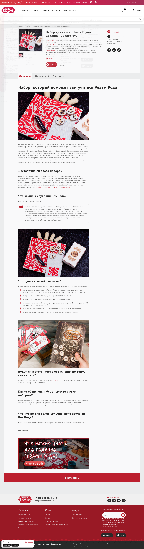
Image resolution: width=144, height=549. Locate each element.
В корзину (72, 477)
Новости (48, 515)
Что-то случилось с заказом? (28, 524)
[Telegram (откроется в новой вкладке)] (96, 2)
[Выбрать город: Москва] (132, 2)
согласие (108, 520)
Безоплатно (56, 544)
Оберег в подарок (78, 515)
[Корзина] (125, 10)
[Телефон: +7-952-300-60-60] (60, 2)
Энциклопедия (6, 2)
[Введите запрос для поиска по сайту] (61, 18)
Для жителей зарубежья (26, 521)
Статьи (47, 518)
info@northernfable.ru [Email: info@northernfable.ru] (78, 2)
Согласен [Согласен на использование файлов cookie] (7, 545)
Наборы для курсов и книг (32, 26)
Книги (36, 2)
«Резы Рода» (56, 380)
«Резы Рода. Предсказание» (61, 26)
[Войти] (136, 10)
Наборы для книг (46, 26)
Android (120, 535)
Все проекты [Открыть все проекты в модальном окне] (46, 2)
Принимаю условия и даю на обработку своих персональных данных (114, 522)
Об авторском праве (52, 521)
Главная (20, 26)
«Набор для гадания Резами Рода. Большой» (53, 187)
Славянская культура (40, 544)
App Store (107, 535)
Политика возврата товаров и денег (30, 528)
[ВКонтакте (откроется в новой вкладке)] (91, 2)
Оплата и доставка (24, 518)
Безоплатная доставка (79, 518)
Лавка (18, 2)
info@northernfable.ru (44, 500)
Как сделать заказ (24, 515)
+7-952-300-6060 (43, 498)
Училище (28, 2)
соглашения (120, 519)
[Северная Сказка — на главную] (8, 10)
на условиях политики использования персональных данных (113, 524)
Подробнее (29, 542)
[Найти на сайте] (140, 19)
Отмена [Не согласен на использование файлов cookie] (15, 545)
